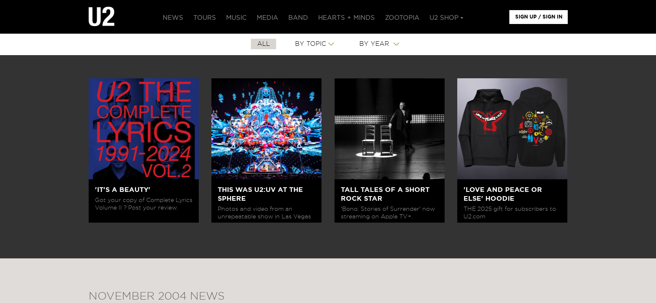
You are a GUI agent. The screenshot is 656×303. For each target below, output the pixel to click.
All (263, 44)
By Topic (310, 44)
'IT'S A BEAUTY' (122, 189)
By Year (375, 44)
